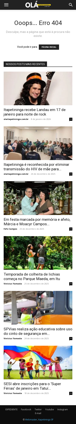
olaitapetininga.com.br (16, 119)
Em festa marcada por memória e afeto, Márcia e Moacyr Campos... (37, 221)
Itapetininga (44, 419)
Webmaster (31, 419)
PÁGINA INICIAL (49, 47)
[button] (6, 5)
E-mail (38, 413)
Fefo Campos (10, 228)
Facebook (26, 409)
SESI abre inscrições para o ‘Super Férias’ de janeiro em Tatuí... (32, 386)
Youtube (49, 409)
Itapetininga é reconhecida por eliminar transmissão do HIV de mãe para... (36, 166)
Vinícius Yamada (13, 283)
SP (52, 419)
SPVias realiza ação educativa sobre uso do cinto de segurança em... (38, 331)
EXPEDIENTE (11, 409)
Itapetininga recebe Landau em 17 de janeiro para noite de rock (35, 112)
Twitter (38, 409)
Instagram (62, 409)
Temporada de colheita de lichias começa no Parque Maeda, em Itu (32, 276)
